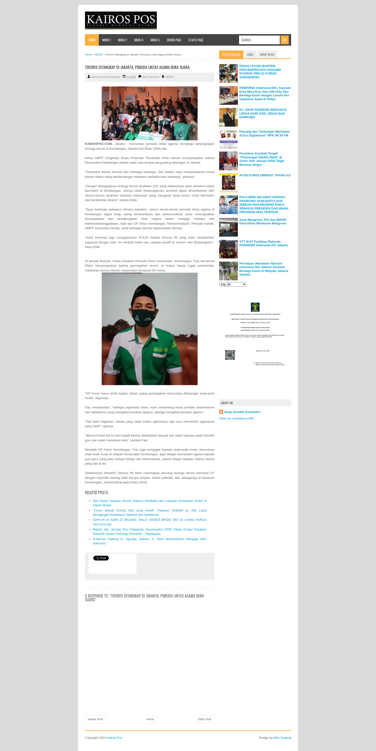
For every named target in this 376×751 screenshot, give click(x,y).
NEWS (169, 76)
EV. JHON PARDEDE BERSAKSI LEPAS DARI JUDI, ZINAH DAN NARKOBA (263, 113)
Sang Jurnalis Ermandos (242, 412)
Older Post (204, 719)
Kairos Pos (114, 737)
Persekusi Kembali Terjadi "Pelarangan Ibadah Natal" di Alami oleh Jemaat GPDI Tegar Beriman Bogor (261, 159)
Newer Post (95, 719)
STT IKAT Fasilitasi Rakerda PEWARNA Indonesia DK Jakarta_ (264, 243)
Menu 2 (122, 39)
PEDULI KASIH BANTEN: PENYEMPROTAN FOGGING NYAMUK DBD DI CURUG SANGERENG (260, 71)
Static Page (195, 39)
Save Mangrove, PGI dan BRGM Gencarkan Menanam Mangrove (262, 221)
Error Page (174, 39)
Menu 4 (138, 39)
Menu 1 (106, 39)
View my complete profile (236, 418)
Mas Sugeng (282, 737)
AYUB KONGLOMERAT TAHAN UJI (265, 175)
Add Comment (150, 76)
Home (91, 39)
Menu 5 (155, 39)
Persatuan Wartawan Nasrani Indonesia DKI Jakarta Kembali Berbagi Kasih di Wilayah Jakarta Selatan (263, 269)
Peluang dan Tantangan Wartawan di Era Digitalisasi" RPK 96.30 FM (264, 133)
